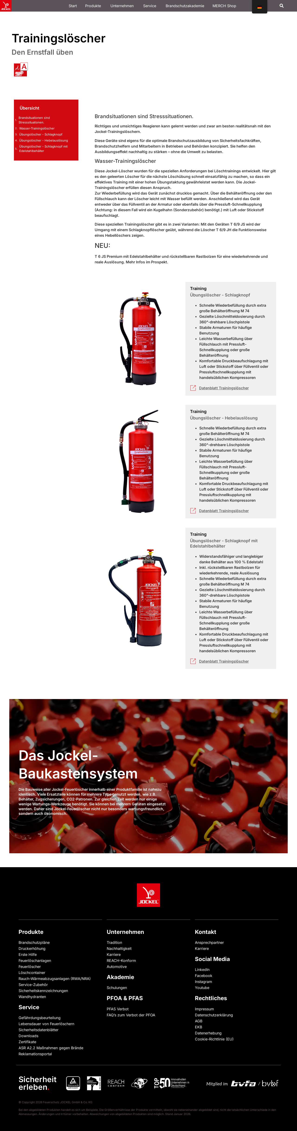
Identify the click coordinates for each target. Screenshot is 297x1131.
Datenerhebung (208, 1033)
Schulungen (117, 987)
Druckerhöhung (32, 948)
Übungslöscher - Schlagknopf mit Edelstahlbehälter (43, 149)
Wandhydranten (32, 996)
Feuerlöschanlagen (35, 960)
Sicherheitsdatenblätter (38, 1029)
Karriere (114, 954)
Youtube (202, 987)
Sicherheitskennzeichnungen (43, 990)
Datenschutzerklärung (214, 1015)
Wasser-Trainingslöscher (37, 128)
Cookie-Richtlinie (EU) (214, 1039)
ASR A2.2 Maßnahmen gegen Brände (51, 1048)
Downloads (28, 1035)
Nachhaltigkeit (119, 948)
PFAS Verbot (118, 1009)
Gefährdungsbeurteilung (40, 1017)
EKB (198, 1027)
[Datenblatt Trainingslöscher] (193, 388)
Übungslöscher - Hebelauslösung (43, 140)
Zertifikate (27, 1042)
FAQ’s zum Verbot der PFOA (131, 1015)
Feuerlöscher (30, 966)
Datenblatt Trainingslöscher (224, 388)
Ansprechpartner (209, 942)
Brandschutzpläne (34, 942)
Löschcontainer (32, 972)
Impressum (204, 1009)
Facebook (203, 975)
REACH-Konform (121, 960)
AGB (198, 1021)
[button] (282, 6)
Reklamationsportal (35, 1054)
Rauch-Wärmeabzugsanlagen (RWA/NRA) (55, 978)
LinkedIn (202, 969)
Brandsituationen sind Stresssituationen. (34, 120)
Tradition (114, 942)
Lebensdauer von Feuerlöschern (46, 1023)
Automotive (117, 966)
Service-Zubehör (33, 984)
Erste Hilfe (28, 954)
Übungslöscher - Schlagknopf (40, 134)
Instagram (203, 981)
